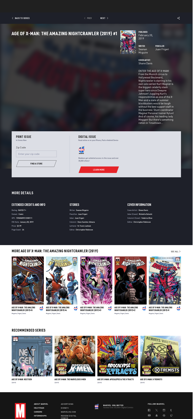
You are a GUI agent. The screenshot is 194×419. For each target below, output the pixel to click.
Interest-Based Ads (152, 413)
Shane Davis (69, 68)
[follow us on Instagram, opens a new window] (164, 389)
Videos (126, 10)
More (136, 10)
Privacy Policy (36, 413)
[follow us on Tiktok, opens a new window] (149, 400)
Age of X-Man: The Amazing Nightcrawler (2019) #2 (126, 287)
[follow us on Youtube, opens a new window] (149, 394)
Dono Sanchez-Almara (86, 200)
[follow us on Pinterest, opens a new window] (164, 394)
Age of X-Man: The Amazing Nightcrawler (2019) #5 (23, 287)
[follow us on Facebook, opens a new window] (149, 389)
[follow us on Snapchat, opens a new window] (156, 394)
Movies (93, 10)
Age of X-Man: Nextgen (22, 358)
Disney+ (65, 387)
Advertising (67, 383)
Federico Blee (146, 196)
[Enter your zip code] (36, 133)
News (56, 10)
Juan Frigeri (124, 57)
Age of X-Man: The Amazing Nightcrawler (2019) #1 (160, 287)
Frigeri (20, 292)
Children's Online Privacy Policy (115, 413)
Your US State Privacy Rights (54, 413)
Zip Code (21, 126)
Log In (25, 3)
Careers (38, 391)
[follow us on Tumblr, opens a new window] (171, 389)
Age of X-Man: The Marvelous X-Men (70, 358)
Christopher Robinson (84, 208)
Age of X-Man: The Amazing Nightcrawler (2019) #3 (92, 287)
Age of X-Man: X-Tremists (151, 358)
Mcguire (14, 292)
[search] (174, 3)
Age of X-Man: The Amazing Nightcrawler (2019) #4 (57, 287)
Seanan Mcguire (71, 57)
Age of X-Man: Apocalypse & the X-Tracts (115, 358)
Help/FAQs (39, 387)
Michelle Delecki (145, 193)
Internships (40, 395)
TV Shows (104, 10)
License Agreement (136, 413)
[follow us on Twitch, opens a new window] (171, 394)
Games (116, 10)
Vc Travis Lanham (84, 204)
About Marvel (41, 383)
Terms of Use (23, 413)
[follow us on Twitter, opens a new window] (156, 389)
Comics (66, 10)
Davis (24, 292)
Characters (79, 10)
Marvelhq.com (68, 391)
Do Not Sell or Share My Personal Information (84, 413)
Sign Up (34, 3)
